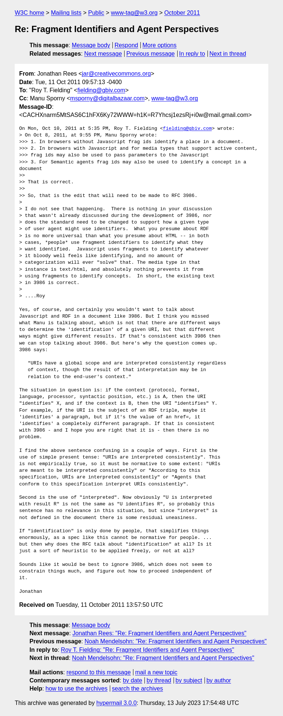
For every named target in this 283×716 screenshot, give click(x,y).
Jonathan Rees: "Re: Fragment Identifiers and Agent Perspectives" (160, 633)
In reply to (192, 54)
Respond (126, 45)
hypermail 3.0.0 (116, 703)
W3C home (29, 13)
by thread (159, 680)
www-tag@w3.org (134, 13)
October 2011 (182, 13)
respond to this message (98, 672)
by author (218, 680)
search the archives (137, 688)
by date (132, 680)
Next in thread (227, 54)
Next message (103, 54)
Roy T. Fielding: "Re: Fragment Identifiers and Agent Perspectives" (147, 650)
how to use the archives (77, 688)
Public (96, 13)
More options (160, 45)
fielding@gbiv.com (101, 90)
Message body (91, 45)
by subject (188, 680)
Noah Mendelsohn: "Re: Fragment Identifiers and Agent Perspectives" (175, 641)
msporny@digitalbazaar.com (107, 98)
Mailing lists (66, 13)
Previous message (150, 54)
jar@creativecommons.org (116, 73)
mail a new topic (156, 672)
